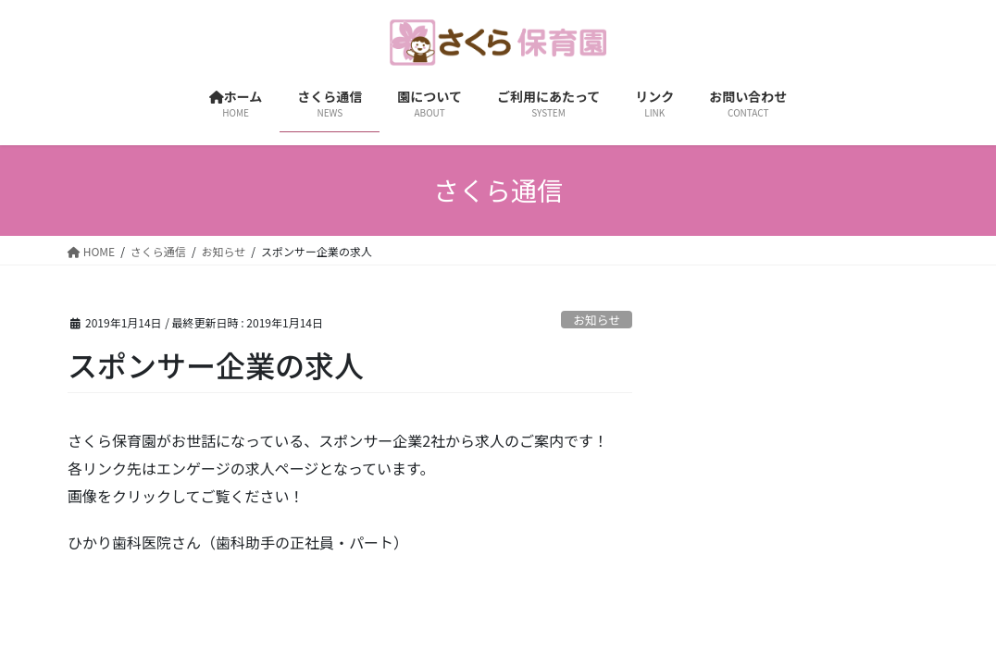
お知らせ (596, 319)
